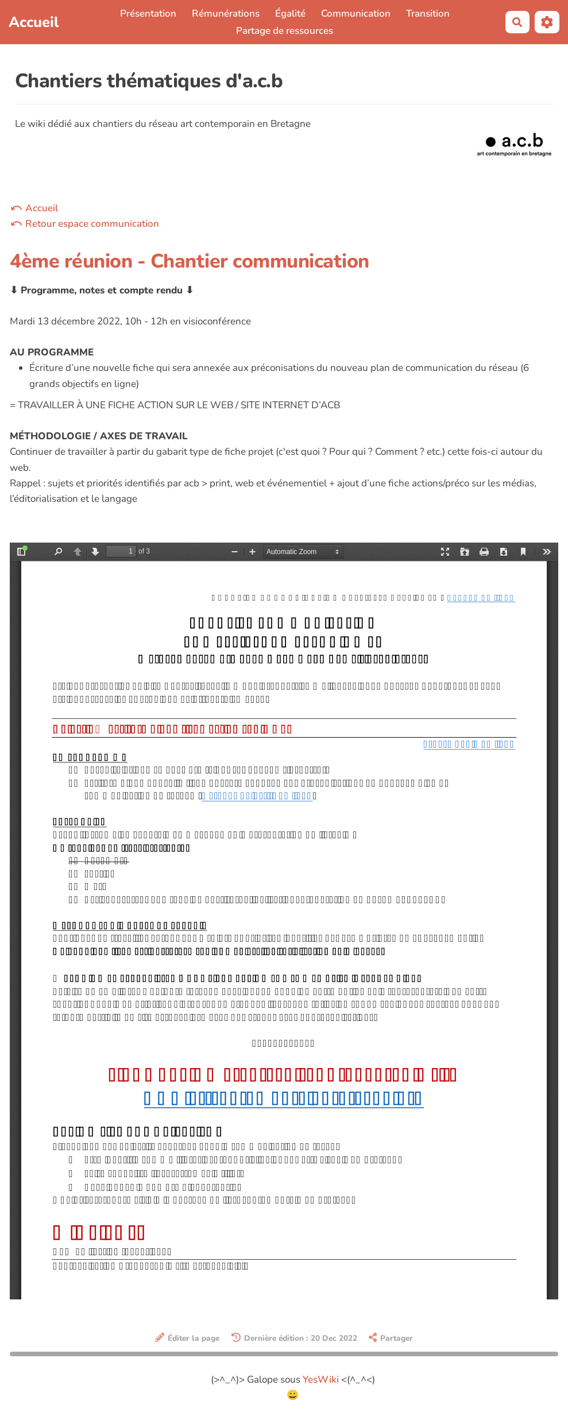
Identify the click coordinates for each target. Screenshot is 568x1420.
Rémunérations (226, 13)
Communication (356, 13)
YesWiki (321, 1379)
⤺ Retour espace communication (84, 223)
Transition (428, 13)
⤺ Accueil (34, 208)
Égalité (290, 13)
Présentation (148, 13)
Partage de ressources (284, 30)
